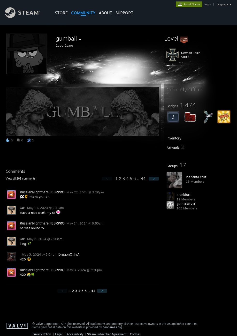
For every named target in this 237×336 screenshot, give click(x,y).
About (105, 12)
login (208, 4)
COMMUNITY (83, 12)
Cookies (135, 334)
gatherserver (186, 204)
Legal (58, 334)
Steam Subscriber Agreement (106, 334)
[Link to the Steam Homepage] (26, 17)
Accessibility (75, 334)
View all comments (21, 178)
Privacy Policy (41, 334)
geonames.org (112, 327)
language (222, 4)
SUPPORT (124, 12)
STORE (61, 12)
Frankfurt (184, 195)
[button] (199, 38)
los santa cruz (196, 177)
